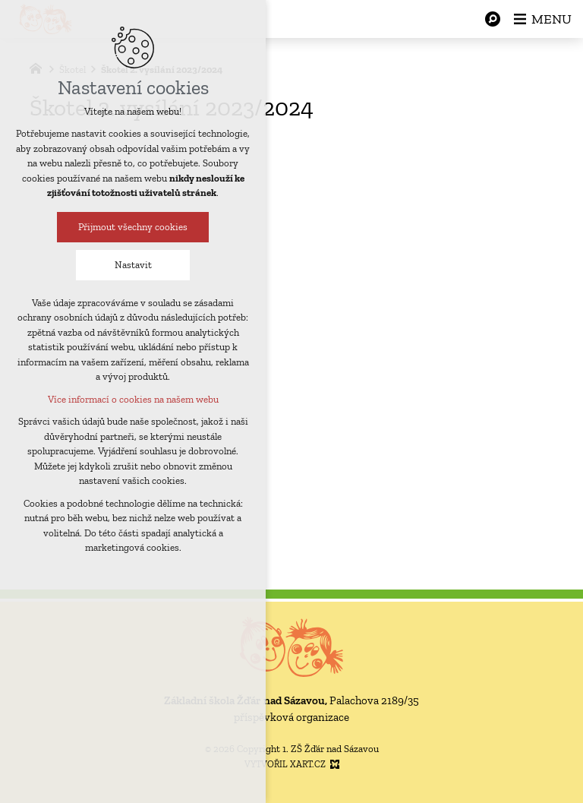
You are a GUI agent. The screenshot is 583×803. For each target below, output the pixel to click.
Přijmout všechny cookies (128, 226)
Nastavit (128, 264)
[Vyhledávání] (492, 19)
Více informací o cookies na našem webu (128, 399)
